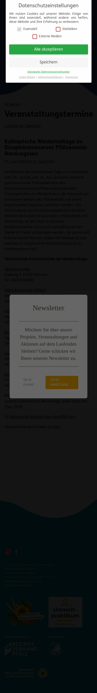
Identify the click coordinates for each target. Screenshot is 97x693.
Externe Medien (47, 35)
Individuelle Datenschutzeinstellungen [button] (48, 70)
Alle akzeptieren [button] (48, 48)
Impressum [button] (71, 75)
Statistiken (66, 27)
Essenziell (27, 27)
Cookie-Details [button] (27, 75)
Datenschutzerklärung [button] (50, 75)
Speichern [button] (48, 61)
